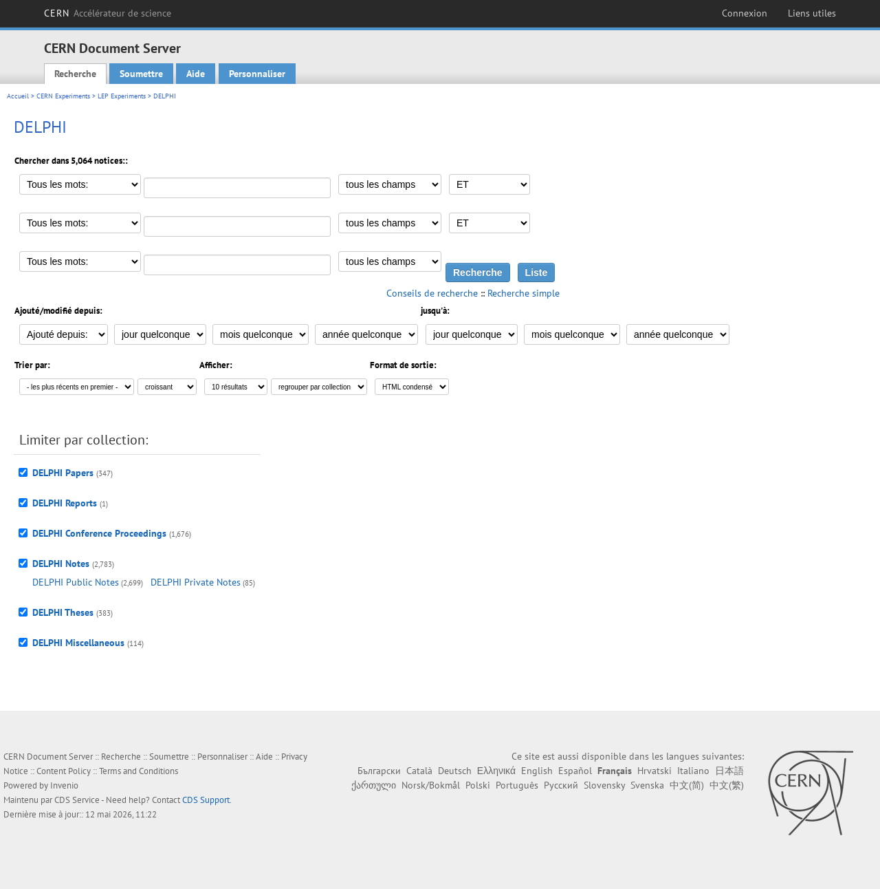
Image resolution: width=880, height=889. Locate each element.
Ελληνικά (496, 770)
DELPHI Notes (60, 563)
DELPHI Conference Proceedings (99, 533)
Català (419, 770)
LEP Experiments (122, 96)
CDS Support (206, 800)
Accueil (18, 96)
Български (379, 770)
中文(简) (687, 785)
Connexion (744, 13)
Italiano (693, 770)
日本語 (729, 770)
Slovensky (604, 785)
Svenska (647, 785)
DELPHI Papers (63, 473)
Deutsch (455, 770)
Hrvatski (654, 770)
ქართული (373, 785)
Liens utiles (812, 13)
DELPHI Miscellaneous (78, 642)
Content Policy (63, 771)
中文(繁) (727, 785)
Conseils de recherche (432, 293)
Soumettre (141, 73)
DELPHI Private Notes (196, 582)
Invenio (64, 785)
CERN (107, 13)
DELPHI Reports (64, 503)
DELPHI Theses (63, 612)
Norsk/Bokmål (431, 785)
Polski (477, 785)
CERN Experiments (63, 96)
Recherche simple (523, 293)
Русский (561, 785)
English (537, 770)
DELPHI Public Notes (75, 582)
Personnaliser (257, 73)
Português (517, 785)
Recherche (75, 73)
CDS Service (77, 800)
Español (575, 770)
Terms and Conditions (138, 771)
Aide (195, 73)
